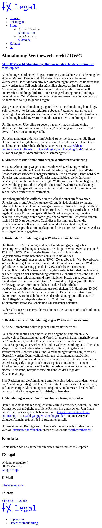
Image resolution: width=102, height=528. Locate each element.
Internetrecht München (27, 430)
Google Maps (10, 469)
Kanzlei (15, 18)
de (11, 47)
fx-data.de (24, 40)
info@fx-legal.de (12, 485)
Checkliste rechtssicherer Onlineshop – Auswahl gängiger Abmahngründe (42, 147)
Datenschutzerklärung (24, 523)
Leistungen (17, 22)
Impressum (17, 519)
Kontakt (15, 43)
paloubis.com (26, 32)
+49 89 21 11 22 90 (14, 500)
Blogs (13, 25)
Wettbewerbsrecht (79, 430)
